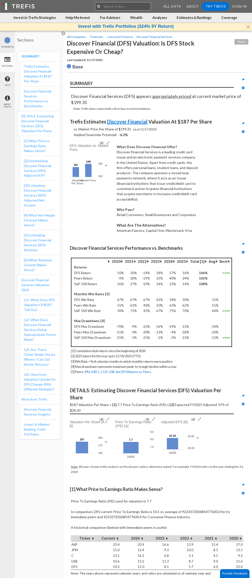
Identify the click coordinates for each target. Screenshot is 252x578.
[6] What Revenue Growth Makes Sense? (38, 265)
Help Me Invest (77, 17)
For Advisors (110, 17)
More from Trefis (34, 399)
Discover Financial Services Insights (37, 411)
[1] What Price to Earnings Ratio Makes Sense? (37, 146)
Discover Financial (127, 122)
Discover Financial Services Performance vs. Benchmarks (37, 98)
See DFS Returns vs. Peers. (134, 372)
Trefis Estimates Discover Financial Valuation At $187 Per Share (38, 73)
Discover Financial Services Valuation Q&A (35, 285)
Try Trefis (215, 6)
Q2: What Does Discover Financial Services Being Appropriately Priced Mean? (40, 330)
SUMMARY (30, 56)
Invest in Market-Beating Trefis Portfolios (37, 429)
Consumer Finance (120, 37)
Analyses (159, 17)
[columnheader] (91, 261)
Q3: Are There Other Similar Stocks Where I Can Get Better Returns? (39, 356)
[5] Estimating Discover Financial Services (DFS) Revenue (37, 242)
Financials (96, 37)
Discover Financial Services (155, 37)
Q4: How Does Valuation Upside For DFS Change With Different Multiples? (40, 381)
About (193, 6)
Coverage (229, 17)
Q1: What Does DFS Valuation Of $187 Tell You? (39, 305)
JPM (87, 372)
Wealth (136, 17)
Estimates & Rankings (194, 17)
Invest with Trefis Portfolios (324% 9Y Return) (126, 26)
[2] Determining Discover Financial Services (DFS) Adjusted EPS (37, 168)
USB (111, 372)
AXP (93, 372)
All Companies (76, 37)
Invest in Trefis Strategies (35, 17)
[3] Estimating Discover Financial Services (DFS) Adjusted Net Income (37, 195)
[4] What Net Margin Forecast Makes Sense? (39, 220)
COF (104, 372)
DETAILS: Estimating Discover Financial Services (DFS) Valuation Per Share (37, 123)
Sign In (239, 6)
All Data (172, 6)
